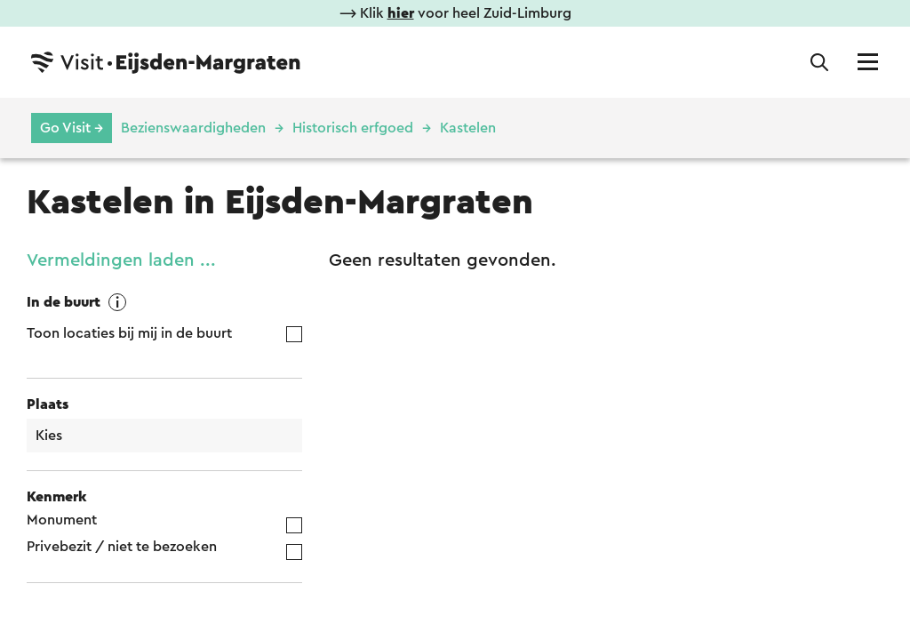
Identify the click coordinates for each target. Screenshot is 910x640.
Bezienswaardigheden (193, 128)
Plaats (47, 404)
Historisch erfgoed (352, 128)
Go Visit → (71, 128)
